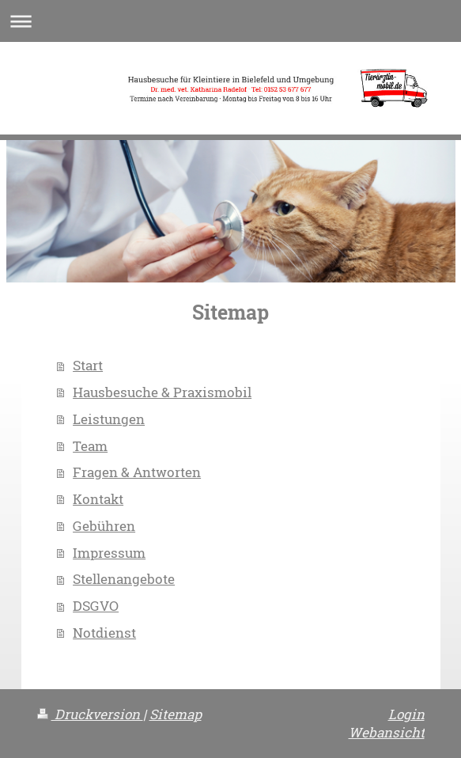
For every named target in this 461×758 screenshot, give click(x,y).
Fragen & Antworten (137, 472)
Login (406, 714)
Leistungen (109, 419)
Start (88, 365)
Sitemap (175, 714)
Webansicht (387, 732)
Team (90, 446)
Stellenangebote (124, 579)
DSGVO (96, 606)
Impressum (109, 553)
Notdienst (104, 632)
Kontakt (98, 499)
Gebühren (104, 526)
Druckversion (90, 714)
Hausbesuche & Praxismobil (162, 392)
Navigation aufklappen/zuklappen (230, 21)
